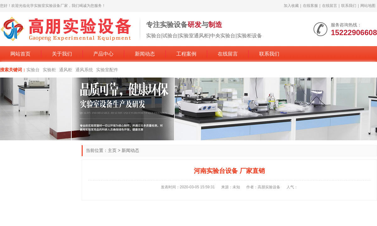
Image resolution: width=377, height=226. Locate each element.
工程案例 (186, 53)
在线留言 (329, 5)
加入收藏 (291, 5)
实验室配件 (107, 69)
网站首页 (20, 53)
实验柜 (49, 69)
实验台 (33, 69)
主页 (112, 150)
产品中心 (103, 53)
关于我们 (62, 53)
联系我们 (348, 5)
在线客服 (310, 5)
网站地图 (367, 5)
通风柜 (65, 69)
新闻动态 (145, 53)
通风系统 (84, 69)
